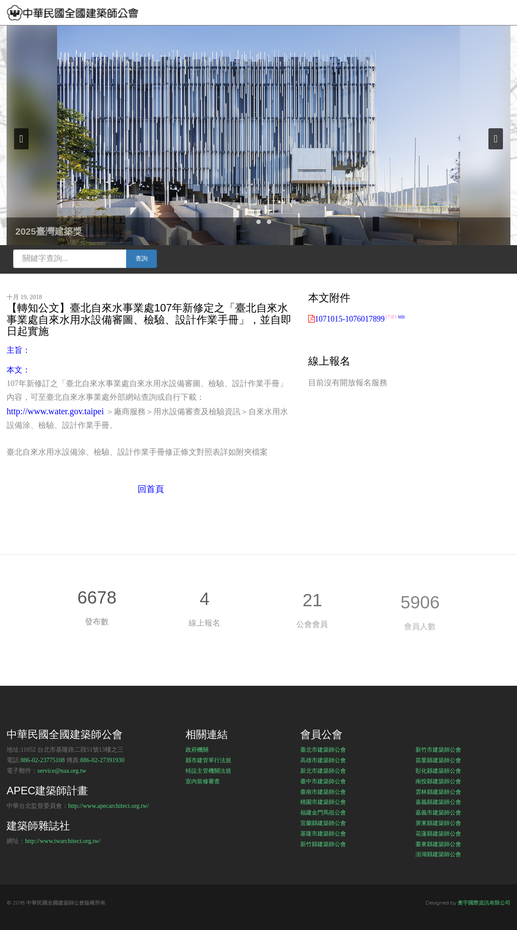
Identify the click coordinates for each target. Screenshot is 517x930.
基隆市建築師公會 (323, 833)
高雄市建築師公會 (323, 760)
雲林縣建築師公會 (438, 791)
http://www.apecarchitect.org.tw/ (108, 806)
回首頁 (151, 489)
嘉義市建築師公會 (438, 812)
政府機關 (197, 749)
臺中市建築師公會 (323, 781)
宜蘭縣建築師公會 (323, 822)
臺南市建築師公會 (323, 791)
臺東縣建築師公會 (438, 843)
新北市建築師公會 (323, 770)
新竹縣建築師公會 (323, 843)
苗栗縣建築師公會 (438, 760)
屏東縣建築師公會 (438, 822)
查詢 (141, 258)
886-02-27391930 (102, 760)
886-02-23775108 (43, 760)
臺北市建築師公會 (323, 749)
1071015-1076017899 (360, 319)
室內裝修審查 (203, 781)
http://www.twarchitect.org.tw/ (63, 841)
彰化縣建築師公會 (438, 770)
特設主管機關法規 (208, 770)
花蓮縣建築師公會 (438, 833)
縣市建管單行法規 (208, 760)
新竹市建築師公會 (438, 749)
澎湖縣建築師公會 (438, 854)
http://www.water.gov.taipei (55, 411)
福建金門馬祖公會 (323, 812)
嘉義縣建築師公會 (438, 801)
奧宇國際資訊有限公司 (484, 902)
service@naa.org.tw (61, 770)
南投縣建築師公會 (438, 781)
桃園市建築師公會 (323, 801)
